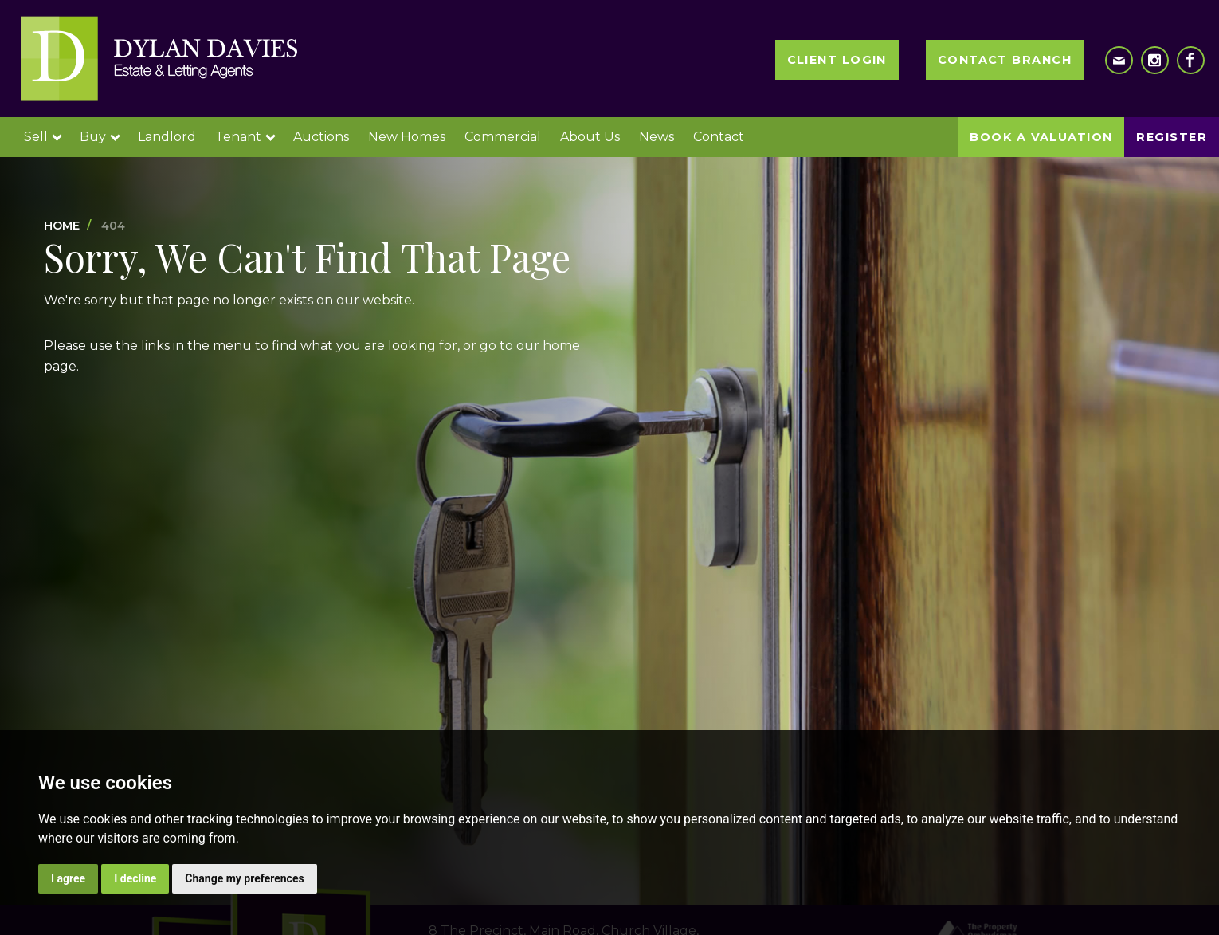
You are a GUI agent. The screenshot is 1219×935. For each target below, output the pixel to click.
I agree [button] (68, 878)
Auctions (321, 136)
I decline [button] (135, 878)
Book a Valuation (1041, 137)
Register (1171, 137)
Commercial (502, 136)
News (656, 136)
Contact (718, 136)
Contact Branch (1005, 60)
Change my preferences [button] (244, 878)
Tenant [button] (245, 136)
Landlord (167, 136)
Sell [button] (43, 136)
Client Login (837, 60)
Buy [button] (100, 136)
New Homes (406, 136)
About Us (590, 136)
